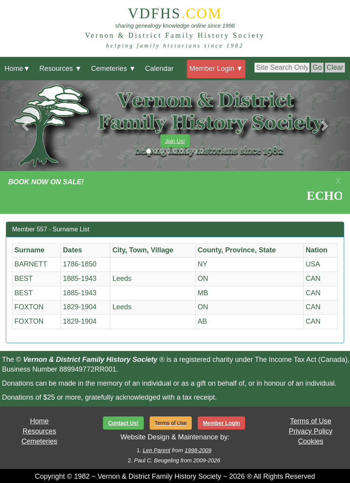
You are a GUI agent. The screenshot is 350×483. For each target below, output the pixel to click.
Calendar (159, 68)
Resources (60, 68)
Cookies (310, 441)
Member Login (216, 68)
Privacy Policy (310, 431)
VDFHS (175, 13)
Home (17, 68)
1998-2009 (198, 450)
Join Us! (175, 141)
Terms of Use (310, 421)
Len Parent (156, 450)
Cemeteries (113, 68)
